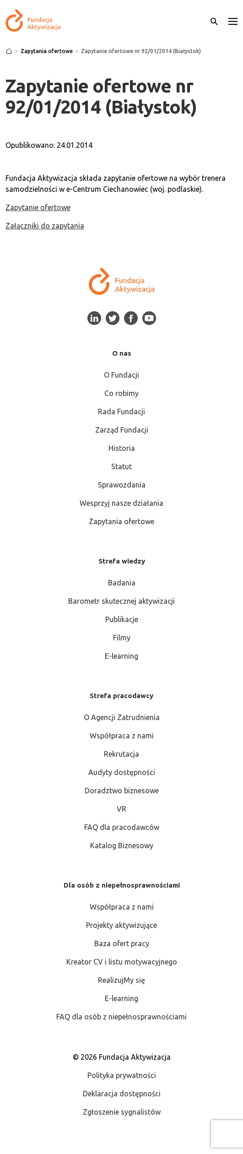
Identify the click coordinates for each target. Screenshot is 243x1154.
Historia (121, 448)
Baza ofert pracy (121, 943)
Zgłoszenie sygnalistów (122, 1112)
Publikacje (121, 619)
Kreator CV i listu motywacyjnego (121, 962)
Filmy (121, 638)
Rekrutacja (121, 754)
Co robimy (121, 393)
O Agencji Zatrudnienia (122, 717)
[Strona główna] (8, 51)
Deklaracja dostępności (122, 1093)
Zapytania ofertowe (121, 521)
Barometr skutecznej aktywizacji (121, 601)
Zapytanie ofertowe (37, 207)
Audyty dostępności (121, 772)
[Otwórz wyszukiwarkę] (214, 20)
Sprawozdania (122, 485)
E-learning (121, 656)
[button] (233, 20)
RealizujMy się (121, 980)
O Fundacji (121, 375)
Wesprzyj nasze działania (121, 503)
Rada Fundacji (121, 411)
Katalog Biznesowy (121, 845)
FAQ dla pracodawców (121, 827)
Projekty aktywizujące (121, 925)
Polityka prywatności (121, 1075)
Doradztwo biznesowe (122, 790)
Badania (121, 583)
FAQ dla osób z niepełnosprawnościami (121, 1017)
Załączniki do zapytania (44, 226)
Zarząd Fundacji (121, 430)
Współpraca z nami (122, 735)
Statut (121, 466)
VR (121, 809)
